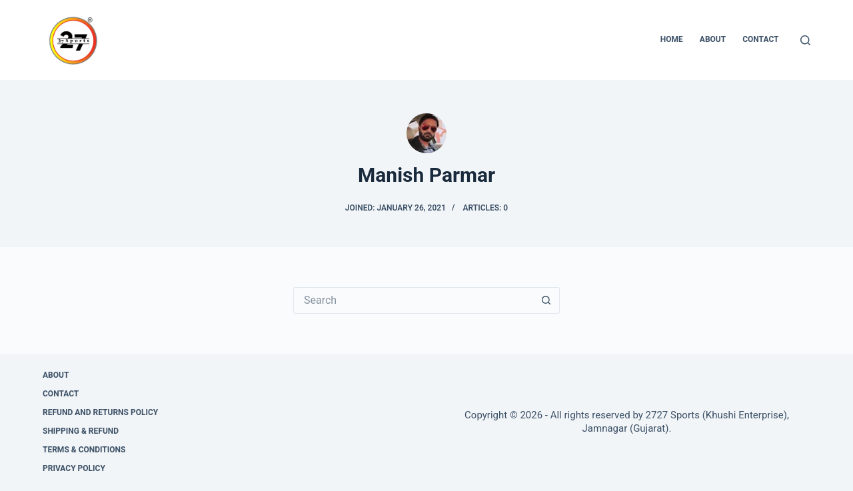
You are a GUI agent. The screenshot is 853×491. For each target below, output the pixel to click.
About (713, 39)
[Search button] (546, 300)
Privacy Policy (74, 468)
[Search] (805, 40)
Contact (760, 39)
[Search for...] (413, 300)
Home (671, 39)
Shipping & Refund (81, 431)
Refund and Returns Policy (100, 412)
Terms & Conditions (84, 449)
